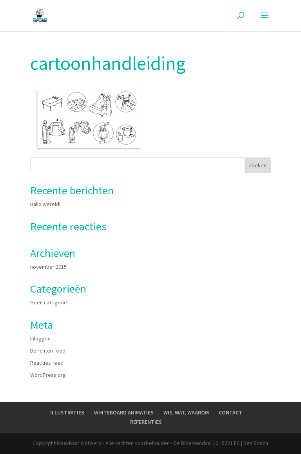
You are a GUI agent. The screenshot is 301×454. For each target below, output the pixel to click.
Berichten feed (47, 350)
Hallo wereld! (45, 204)
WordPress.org (48, 374)
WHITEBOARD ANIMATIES (124, 412)
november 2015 (48, 266)
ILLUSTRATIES (67, 412)
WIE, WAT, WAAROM (186, 412)
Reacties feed (46, 362)
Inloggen (40, 338)
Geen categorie (48, 302)
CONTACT (230, 412)
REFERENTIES (146, 421)
